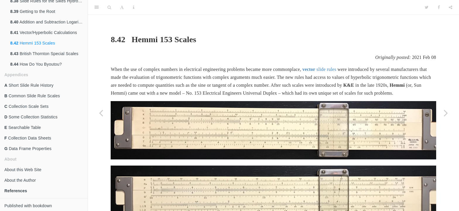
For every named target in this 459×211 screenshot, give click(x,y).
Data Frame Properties (28, 148)
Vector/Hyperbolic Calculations (43, 32)
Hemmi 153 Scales (32, 43)
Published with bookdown (28, 205)
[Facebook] (438, 7)
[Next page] (446, 113)
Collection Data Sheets (27, 138)
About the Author (20, 180)
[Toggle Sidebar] (96, 7)
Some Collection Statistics (30, 117)
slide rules (319, 69)
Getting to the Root (32, 11)
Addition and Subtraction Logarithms (49, 22)
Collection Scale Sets (26, 106)
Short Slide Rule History (29, 85)
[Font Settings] (122, 7)
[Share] (450, 7)
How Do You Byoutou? (36, 64)
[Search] (109, 7)
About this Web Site (23, 169)
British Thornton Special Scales (44, 53)
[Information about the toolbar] (134, 7)
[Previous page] (101, 113)
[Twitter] (426, 7)
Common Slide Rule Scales (32, 95)
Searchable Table (22, 127)
